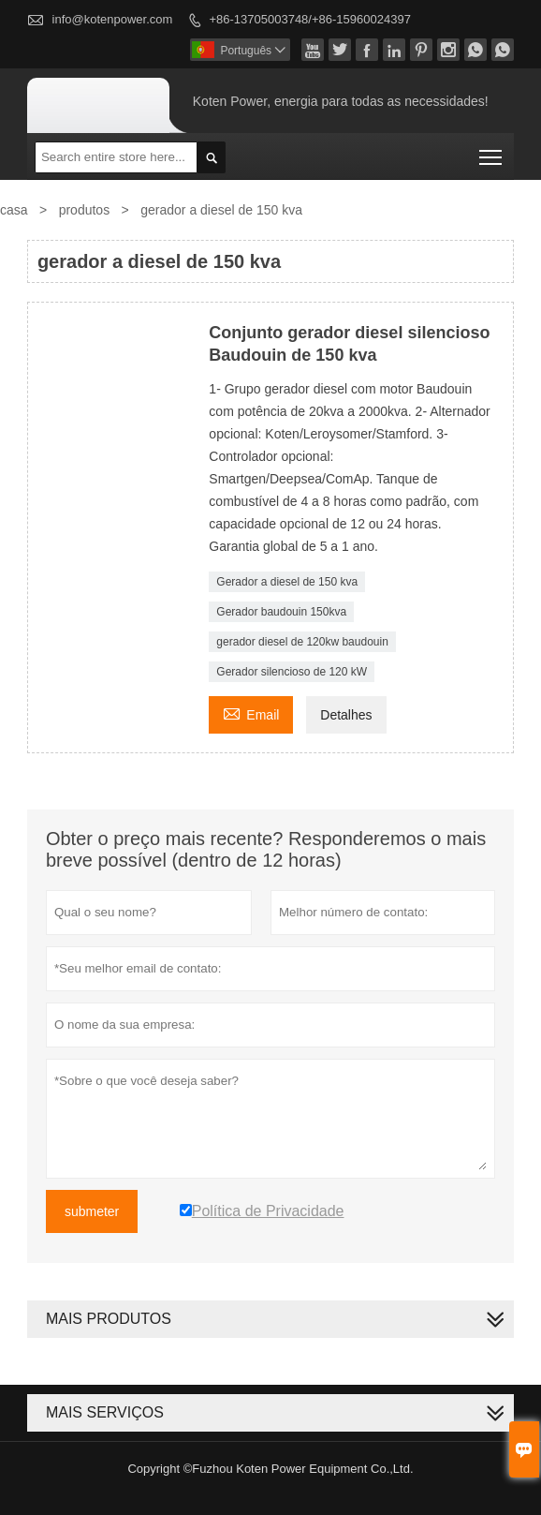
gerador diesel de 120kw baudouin (301, 641)
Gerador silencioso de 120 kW (291, 671)
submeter (92, 1211)
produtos (84, 209)
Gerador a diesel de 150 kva (287, 581)
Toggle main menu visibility (491, 151)
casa (14, 209)
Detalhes (346, 714)
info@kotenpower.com (112, 19)
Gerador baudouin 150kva (281, 611)
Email (251, 712)
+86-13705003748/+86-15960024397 (309, 19)
